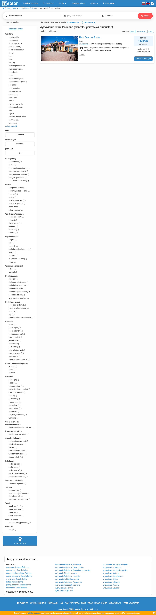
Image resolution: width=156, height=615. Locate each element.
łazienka (11, 226)
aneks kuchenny (14, 217)
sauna (10, 369)
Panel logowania (131, 603)
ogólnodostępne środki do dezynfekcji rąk (17, 494)
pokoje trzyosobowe (16, 177)
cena (7, 130)
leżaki (10, 252)
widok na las (13, 512)
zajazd (9, 113)
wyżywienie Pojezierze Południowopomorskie (73, 570)
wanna (11, 272)
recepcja (11, 311)
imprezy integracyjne (16, 441)
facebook (22, 603)
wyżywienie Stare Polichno (16, 579)
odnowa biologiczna (14, 78)
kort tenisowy (13, 343)
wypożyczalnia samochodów (19, 317)
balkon (11, 220)
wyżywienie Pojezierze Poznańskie (68, 582)
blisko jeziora (13, 464)
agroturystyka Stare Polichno (17, 567)
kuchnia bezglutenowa (17, 285)
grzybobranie (13, 337)
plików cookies (34, 613)
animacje (12, 379)
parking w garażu (15, 203)
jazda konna (13, 340)
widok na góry (14, 506)
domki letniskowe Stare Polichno (19, 576)
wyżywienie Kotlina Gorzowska (67, 579)
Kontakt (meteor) (38, 603)
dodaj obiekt (115, 603)
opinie (150, 31)
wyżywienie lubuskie (111, 588)
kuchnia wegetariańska (17, 291)
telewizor (12, 229)
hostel (9, 56)
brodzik (11, 383)
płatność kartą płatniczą (18, 522)
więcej (82, 54)
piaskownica (13, 402)
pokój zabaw (13, 408)
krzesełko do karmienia (17, 389)
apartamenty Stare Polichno (17, 570)
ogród (10, 262)
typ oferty (9, 34)
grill (9, 243)
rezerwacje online (14, 29)
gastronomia (12, 120)
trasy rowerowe (14, 353)
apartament (11, 40)
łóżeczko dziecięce (16, 392)
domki (11, 165)
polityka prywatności (75, 603)
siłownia (11, 373)
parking (11, 197)
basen (10, 324)
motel (9, 75)
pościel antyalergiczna (17, 434)
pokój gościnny (12, 88)
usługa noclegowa (14, 107)
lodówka (11, 255)
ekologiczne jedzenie (16, 282)
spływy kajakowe (15, 350)
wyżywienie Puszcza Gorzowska (67, 585)
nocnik (11, 395)
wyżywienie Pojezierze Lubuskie (67, 576)
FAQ (61, 603)
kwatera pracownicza (15, 65)
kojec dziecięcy (14, 386)
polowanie (12, 347)
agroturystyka (12, 37)
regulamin (53, 603)
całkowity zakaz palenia (17, 191)
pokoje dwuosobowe (16, 171)
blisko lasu (12, 467)
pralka (10, 269)
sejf (9, 314)
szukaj (145, 16)
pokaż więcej (11, 126)
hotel (8, 59)
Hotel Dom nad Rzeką (89, 37)
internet (11, 194)
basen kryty (13, 327)
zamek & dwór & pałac (15, 116)
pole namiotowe (13, 91)
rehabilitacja (13, 207)
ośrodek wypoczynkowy (16, 81)
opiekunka (12, 399)
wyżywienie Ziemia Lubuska (66, 573)
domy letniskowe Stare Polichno (18, 573)
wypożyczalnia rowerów (17, 359)
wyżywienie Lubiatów (111, 582)
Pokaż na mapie (20, 540)
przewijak (12, 411)
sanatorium (11, 94)
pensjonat (10, 85)
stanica (9, 101)
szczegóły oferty (143, 59)
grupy (10, 529)
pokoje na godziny (15, 305)
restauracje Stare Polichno (16, 588)
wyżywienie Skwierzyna (112, 567)
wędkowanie (13, 356)
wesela (11, 447)
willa (8, 110)
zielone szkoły (14, 457)
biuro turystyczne (13, 43)
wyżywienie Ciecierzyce (64, 588)
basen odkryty (14, 331)
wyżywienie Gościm (111, 573)
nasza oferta (100, 603)
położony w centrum (16, 476)
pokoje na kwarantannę (17, 499)
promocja (9, 149)
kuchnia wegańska (15, 288)
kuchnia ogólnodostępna (18, 249)
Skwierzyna (83, 44)
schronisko (11, 97)
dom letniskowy (13, 46)
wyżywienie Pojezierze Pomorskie (68, 564)
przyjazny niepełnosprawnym (19, 427)
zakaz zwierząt (14, 210)
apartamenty (13, 161)
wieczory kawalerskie (16, 450)
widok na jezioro (14, 509)
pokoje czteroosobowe (17, 168)
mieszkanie (11, 72)
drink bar (12, 279)
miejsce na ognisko (16, 258)
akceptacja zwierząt (16, 187)
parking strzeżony (15, 200)
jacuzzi (11, 366)
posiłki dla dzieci (15, 295)
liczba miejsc (10, 140)
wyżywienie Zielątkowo (64, 591)
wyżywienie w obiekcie (17, 298)
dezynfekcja (13, 490)
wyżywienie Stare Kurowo (113, 576)
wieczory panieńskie (16, 454)
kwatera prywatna (13, 69)
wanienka (12, 418)
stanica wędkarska (14, 104)
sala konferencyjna (15, 444)
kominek (11, 246)
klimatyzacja (13, 223)
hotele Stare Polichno (14, 582)
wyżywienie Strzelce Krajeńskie (115, 570)
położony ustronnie (16, 473)
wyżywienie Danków (111, 585)
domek (9, 53)
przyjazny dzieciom (16, 414)
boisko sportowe (15, 334)
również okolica (11, 22)
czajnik (11, 239)
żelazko (11, 233)
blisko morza (13, 470)
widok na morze (14, 515)
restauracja (11, 123)
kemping (10, 62)
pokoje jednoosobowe (17, 174)
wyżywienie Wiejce (110, 579)
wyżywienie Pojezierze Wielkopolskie (69, 567)
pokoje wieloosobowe (17, 181)
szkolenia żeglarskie (16, 483)
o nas (90, 603)
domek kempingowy (14, 50)
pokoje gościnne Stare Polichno (18, 585)
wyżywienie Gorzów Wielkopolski (116, 564)
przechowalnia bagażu (17, 308)
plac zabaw (12, 405)
